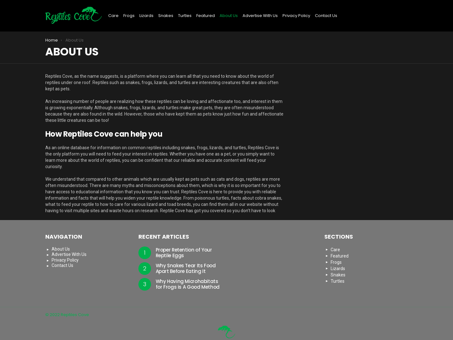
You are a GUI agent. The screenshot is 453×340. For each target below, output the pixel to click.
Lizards (146, 16)
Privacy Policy (296, 16)
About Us (229, 16)
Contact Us (326, 16)
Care (113, 16)
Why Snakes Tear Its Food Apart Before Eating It (186, 268)
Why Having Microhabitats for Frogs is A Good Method (188, 284)
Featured (205, 16)
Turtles (185, 16)
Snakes (165, 16)
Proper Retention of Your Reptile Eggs (184, 252)
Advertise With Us (260, 16)
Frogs (129, 16)
